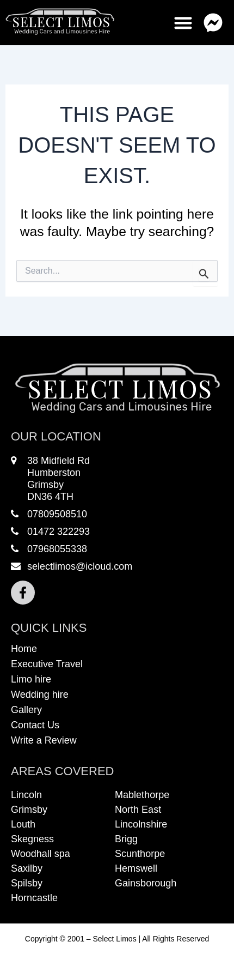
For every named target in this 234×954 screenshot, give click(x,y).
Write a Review (44, 740)
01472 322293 (50, 531)
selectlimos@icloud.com (71, 566)
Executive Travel (47, 664)
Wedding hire (40, 694)
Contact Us (35, 725)
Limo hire (31, 679)
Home (24, 648)
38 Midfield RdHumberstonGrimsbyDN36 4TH (50, 478)
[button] (214, 22)
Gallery (26, 709)
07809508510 (49, 514)
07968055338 (49, 549)
